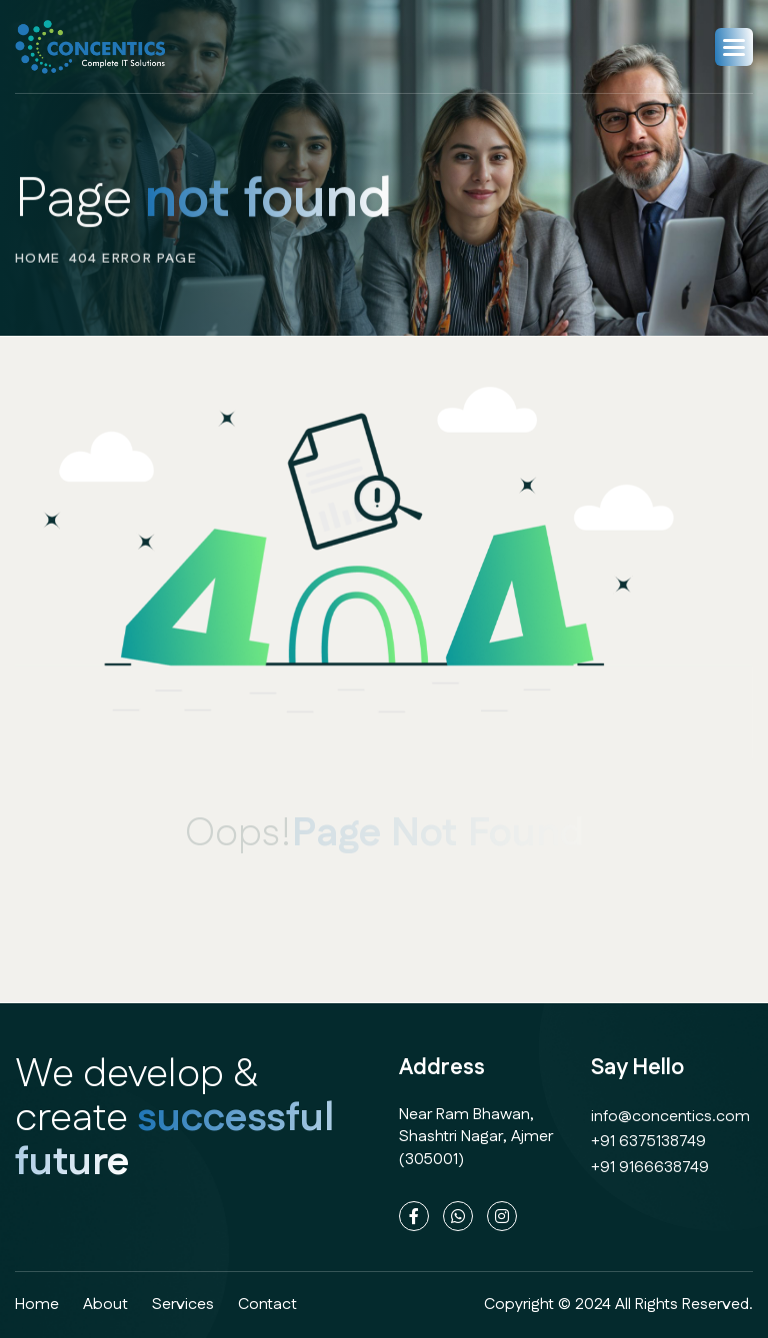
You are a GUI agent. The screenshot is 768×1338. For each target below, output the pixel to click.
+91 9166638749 (650, 1167)
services (183, 1304)
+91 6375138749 (648, 1141)
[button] (734, 47)
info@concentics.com (670, 1116)
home (38, 267)
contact (267, 1304)
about (105, 1304)
